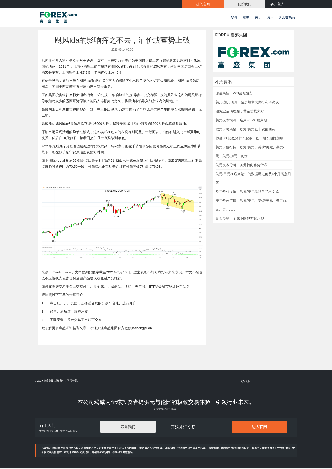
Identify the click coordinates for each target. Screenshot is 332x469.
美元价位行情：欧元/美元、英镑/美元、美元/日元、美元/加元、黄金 (252, 152)
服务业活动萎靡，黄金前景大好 (240, 112)
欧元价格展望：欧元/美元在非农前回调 (245, 130)
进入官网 (259, 428)
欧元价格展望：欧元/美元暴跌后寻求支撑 (247, 192)
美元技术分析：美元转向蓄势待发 (241, 165)
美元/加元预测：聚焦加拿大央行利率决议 (247, 103)
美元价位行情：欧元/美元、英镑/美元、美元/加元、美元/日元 (252, 206)
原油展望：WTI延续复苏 (234, 94)
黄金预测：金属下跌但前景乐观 (240, 219)
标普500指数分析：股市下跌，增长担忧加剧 (249, 139)
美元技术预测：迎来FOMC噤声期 (241, 121)
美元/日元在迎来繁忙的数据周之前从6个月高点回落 (253, 179)
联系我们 (128, 428)
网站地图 (245, 382)
